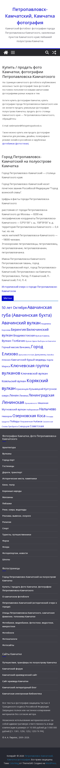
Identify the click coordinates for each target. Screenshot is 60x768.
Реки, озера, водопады (14, 509)
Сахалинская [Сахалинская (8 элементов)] (48, 422)
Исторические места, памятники (19, 478)
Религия (6, 522)
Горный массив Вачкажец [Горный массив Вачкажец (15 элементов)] (16, 347)
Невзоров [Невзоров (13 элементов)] (7, 416)
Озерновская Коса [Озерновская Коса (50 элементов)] (28, 415)
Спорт (5, 528)
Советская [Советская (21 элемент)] (37, 426)
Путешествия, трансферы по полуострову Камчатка (29, 662)
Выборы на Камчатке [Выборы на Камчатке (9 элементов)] (47, 341)
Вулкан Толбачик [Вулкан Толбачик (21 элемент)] (13, 340)
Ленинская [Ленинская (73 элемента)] (13, 402)
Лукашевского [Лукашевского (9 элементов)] (31, 403)
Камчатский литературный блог (19, 687)
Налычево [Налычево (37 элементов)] (47, 409)
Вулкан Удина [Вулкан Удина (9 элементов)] (31, 341)
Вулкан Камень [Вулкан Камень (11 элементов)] (42, 335)
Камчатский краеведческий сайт (19, 674)
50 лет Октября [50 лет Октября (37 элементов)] (14, 307)
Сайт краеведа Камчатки (15, 681)
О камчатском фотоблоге (15, 596)
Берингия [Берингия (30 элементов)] (18, 329)
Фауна (5, 540)
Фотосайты (8, 645)
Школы (6, 559)
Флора (5, 547)
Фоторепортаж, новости (15, 553)
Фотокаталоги (9, 639)
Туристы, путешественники (16, 534)
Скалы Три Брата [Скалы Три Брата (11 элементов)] (10, 426)
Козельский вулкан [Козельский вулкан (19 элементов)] (14, 381)
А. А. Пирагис (11, 737)
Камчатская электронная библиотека (22, 693)
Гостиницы (8, 466)
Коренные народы (12, 491)
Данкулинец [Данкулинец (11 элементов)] (40, 354)
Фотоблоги (8, 632)
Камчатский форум (12, 668)
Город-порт (8, 460)
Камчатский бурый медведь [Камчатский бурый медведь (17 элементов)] (28, 359)
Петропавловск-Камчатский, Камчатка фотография (30, 16)
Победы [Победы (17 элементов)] (15, 421)
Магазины (7, 497)
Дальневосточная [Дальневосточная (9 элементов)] (26, 355)
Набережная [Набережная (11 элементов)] (33, 409)
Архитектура (9, 447)
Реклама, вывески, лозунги (16, 515)
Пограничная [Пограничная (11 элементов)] (26, 421)
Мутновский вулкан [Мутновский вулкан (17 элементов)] (14, 409)
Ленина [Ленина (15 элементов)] (23, 395)
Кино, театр (8, 484)
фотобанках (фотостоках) (15, 143)
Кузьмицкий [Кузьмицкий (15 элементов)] (36, 389)
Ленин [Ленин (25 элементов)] (14, 395)
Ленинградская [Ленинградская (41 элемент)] (41, 395)
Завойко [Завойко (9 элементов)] (50, 355)
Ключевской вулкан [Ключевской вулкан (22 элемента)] (34, 373)
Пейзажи (7, 503)
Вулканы (6, 453)
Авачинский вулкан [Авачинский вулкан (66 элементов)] (21, 323)
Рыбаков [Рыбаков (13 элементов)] (37, 421)
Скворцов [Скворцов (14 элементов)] (23, 426)
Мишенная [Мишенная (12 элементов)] (43, 403)
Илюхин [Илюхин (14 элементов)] (6, 359)
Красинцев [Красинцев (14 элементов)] (22, 388)
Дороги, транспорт (12, 472)
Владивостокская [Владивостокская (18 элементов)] (24, 335)
